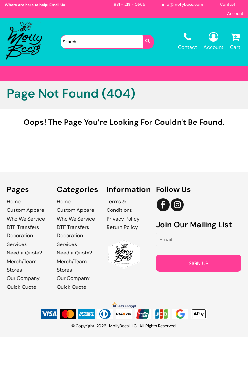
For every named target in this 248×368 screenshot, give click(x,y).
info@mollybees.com (182, 4)
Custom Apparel (26, 240)
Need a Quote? (24, 283)
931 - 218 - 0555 (129, 4)
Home (14, 232)
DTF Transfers (23, 257)
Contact (227, 4)
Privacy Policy (123, 249)
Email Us (57, 4)
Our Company (23, 309)
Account (235, 13)
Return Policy (122, 257)
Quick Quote (21, 317)
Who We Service (26, 249)
